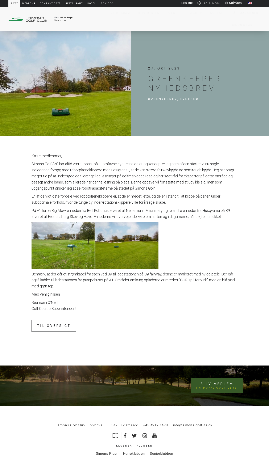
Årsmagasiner (243, 13)
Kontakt (215, 13)
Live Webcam (117, 13)
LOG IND (187, 3)
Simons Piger (107, 454)
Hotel (91, 3)
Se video (107, 3)
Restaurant (74, 3)
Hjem (56, 17)
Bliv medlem (216, 385)
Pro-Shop (192, 13)
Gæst (170, 13)
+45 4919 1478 (155, 425)
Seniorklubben (161, 454)
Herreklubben (134, 454)
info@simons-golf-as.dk (192, 425)
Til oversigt (54, 326)
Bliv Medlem (147, 13)
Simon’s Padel (242, 25)
